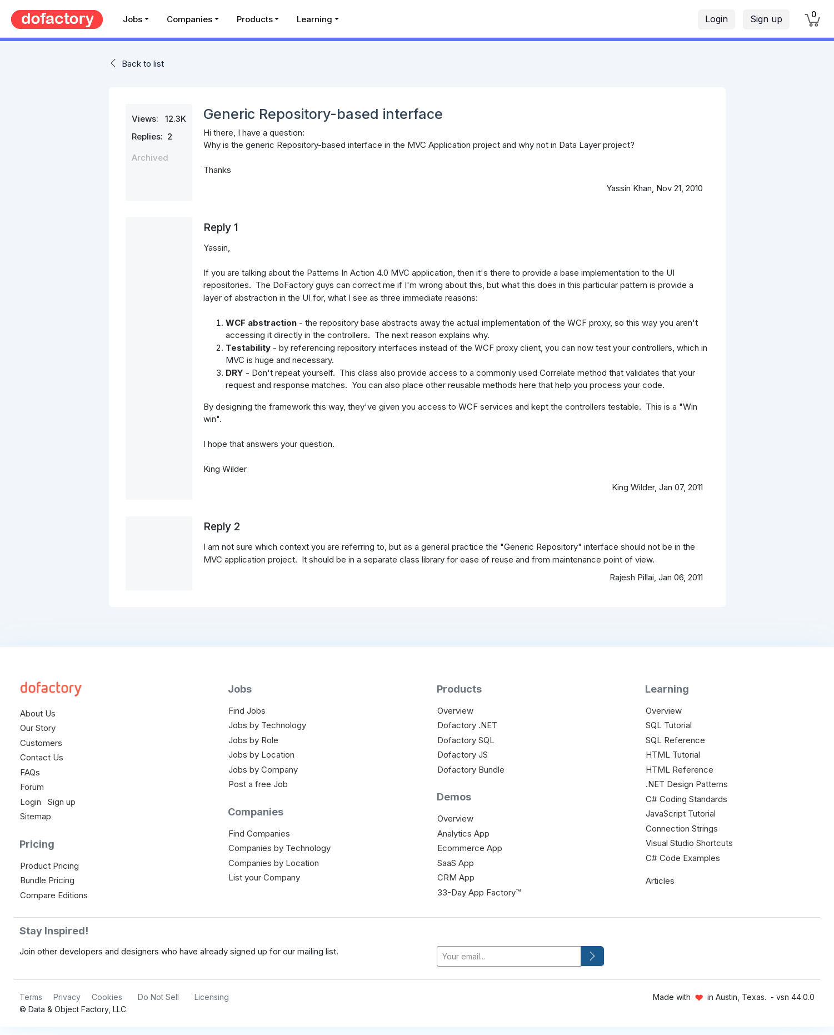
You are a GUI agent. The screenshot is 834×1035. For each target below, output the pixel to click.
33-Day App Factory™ (479, 892)
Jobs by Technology (267, 725)
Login (716, 18)
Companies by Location (273, 863)
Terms (30, 997)
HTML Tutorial (673, 754)
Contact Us (41, 757)
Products (255, 19)
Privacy (67, 997)
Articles (660, 880)
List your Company (264, 877)
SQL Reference (675, 740)
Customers (41, 743)
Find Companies (259, 833)
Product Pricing (49, 865)
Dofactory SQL (466, 740)
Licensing (211, 997)
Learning (314, 19)
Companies (189, 19)
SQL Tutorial (669, 725)
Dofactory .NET (467, 725)
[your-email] (509, 956)
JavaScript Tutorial (681, 813)
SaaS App (455, 863)
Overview (455, 710)
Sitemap (35, 816)
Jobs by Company (263, 769)
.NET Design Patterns (687, 784)
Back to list (143, 63)
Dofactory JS (462, 754)
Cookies (107, 997)
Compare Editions (54, 895)
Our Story (38, 728)
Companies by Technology (279, 848)
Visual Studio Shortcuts (689, 843)
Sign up (766, 18)
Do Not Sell (158, 997)
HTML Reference (679, 769)
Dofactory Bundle (471, 769)
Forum (32, 787)
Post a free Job (258, 784)
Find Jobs (247, 710)
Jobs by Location (261, 754)
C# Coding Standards (686, 799)
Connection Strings (682, 828)
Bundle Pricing (47, 880)
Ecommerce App (469, 848)
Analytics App (463, 833)
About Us (38, 713)
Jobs (132, 19)
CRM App (456, 877)
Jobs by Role (253, 740)
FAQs (30, 772)
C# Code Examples (683, 858)
